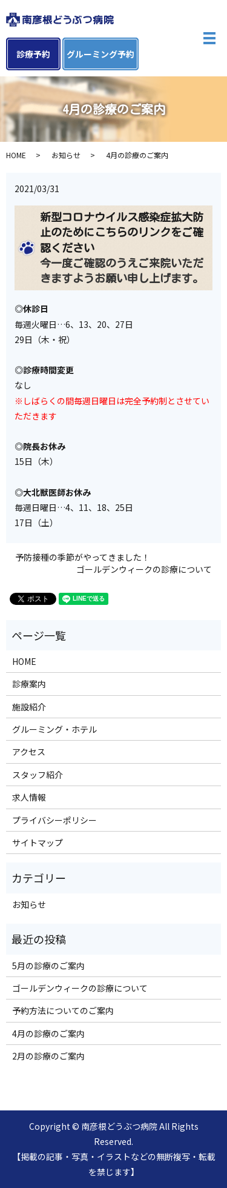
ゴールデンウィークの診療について (144, 569)
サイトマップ (37, 842)
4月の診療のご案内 (48, 1033)
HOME (16, 155)
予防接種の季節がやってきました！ (82, 557)
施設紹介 (29, 707)
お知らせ (66, 155)
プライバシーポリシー (54, 820)
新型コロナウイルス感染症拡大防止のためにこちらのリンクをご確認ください (121, 232)
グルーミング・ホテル (54, 729)
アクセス (28, 752)
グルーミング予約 (100, 54)
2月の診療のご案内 (48, 1056)
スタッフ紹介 (37, 775)
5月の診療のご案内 (48, 965)
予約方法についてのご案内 (63, 1010)
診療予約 (33, 54)
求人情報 (29, 797)
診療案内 (29, 684)
